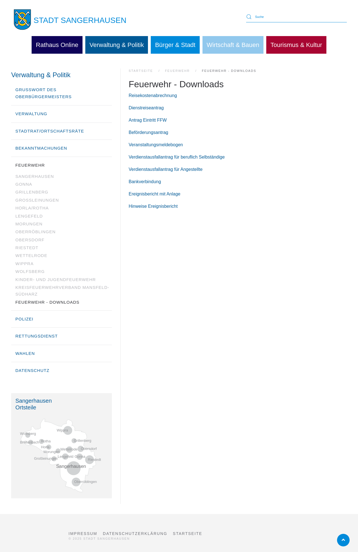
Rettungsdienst (36, 336)
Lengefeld (29, 216)
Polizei (24, 319)
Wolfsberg (30, 271)
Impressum (83, 533)
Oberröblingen (35, 231)
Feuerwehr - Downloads (47, 302)
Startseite (187, 533)
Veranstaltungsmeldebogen (156, 144)
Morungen (29, 223)
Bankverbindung (145, 181)
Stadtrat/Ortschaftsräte (49, 131)
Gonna (23, 184)
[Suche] (296, 16)
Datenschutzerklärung (135, 533)
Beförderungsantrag (148, 132)
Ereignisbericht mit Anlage (154, 194)
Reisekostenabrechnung (153, 95)
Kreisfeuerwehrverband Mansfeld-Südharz (62, 290)
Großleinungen (37, 200)
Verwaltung (31, 113)
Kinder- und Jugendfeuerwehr (55, 279)
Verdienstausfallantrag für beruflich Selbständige (177, 157)
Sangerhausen (34, 176)
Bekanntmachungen (41, 148)
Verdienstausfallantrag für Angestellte (165, 169)
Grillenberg (31, 192)
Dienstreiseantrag (146, 107)
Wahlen (25, 353)
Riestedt (26, 247)
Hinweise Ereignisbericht (153, 206)
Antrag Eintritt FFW (148, 120)
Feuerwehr (30, 165)
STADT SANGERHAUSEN (80, 20)
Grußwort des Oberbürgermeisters (43, 93)
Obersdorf (29, 239)
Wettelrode (31, 255)
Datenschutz (32, 370)
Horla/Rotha (32, 208)
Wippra (24, 263)
